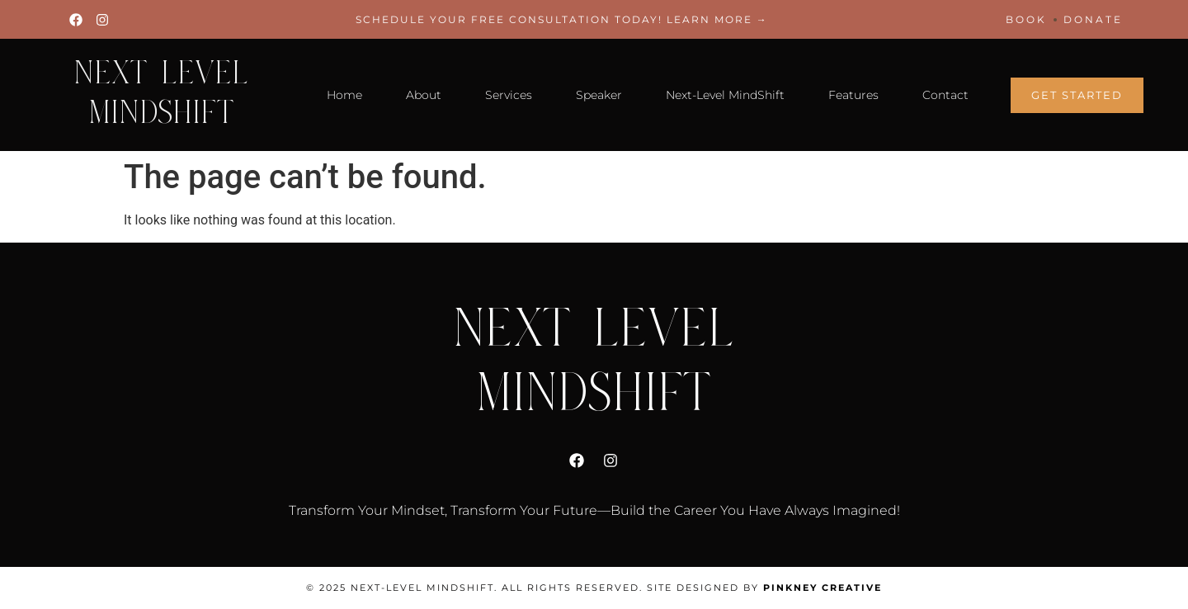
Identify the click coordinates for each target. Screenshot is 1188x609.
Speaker (599, 94)
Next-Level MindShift (725, 94)
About (423, 94)
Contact (945, 94)
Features (853, 94)
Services (508, 94)
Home (344, 94)
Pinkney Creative (822, 587)
